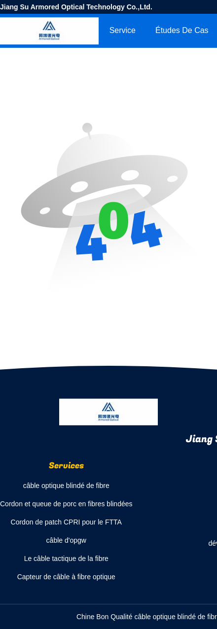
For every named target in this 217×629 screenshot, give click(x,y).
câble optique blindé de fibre (66, 485)
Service (122, 30)
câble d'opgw (66, 540)
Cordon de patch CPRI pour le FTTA (66, 522)
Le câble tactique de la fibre (66, 558)
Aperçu (77, 30)
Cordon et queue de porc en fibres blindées (66, 504)
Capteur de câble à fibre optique (66, 577)
